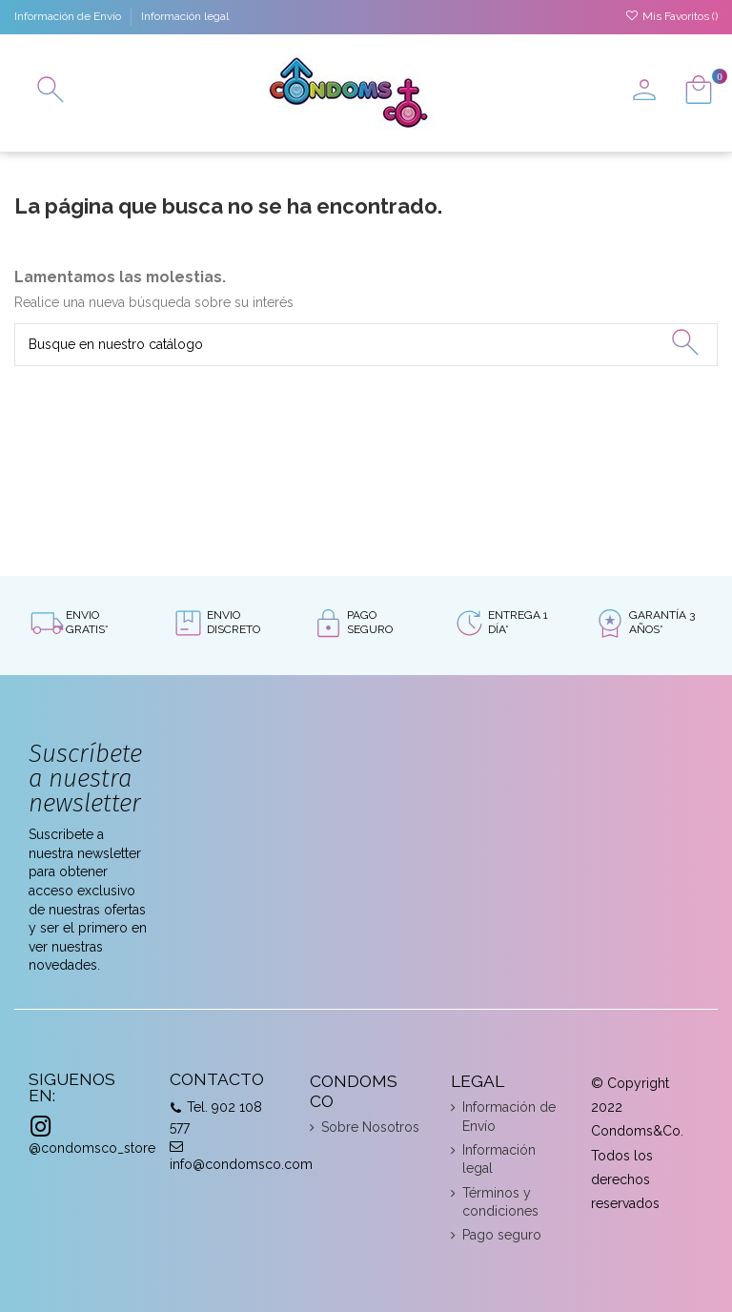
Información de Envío (69, 16)
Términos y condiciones (500, 1202)
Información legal (185, 16)
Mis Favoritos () (671, 16)
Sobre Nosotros (370, 1127)
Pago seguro (501, 1234)
